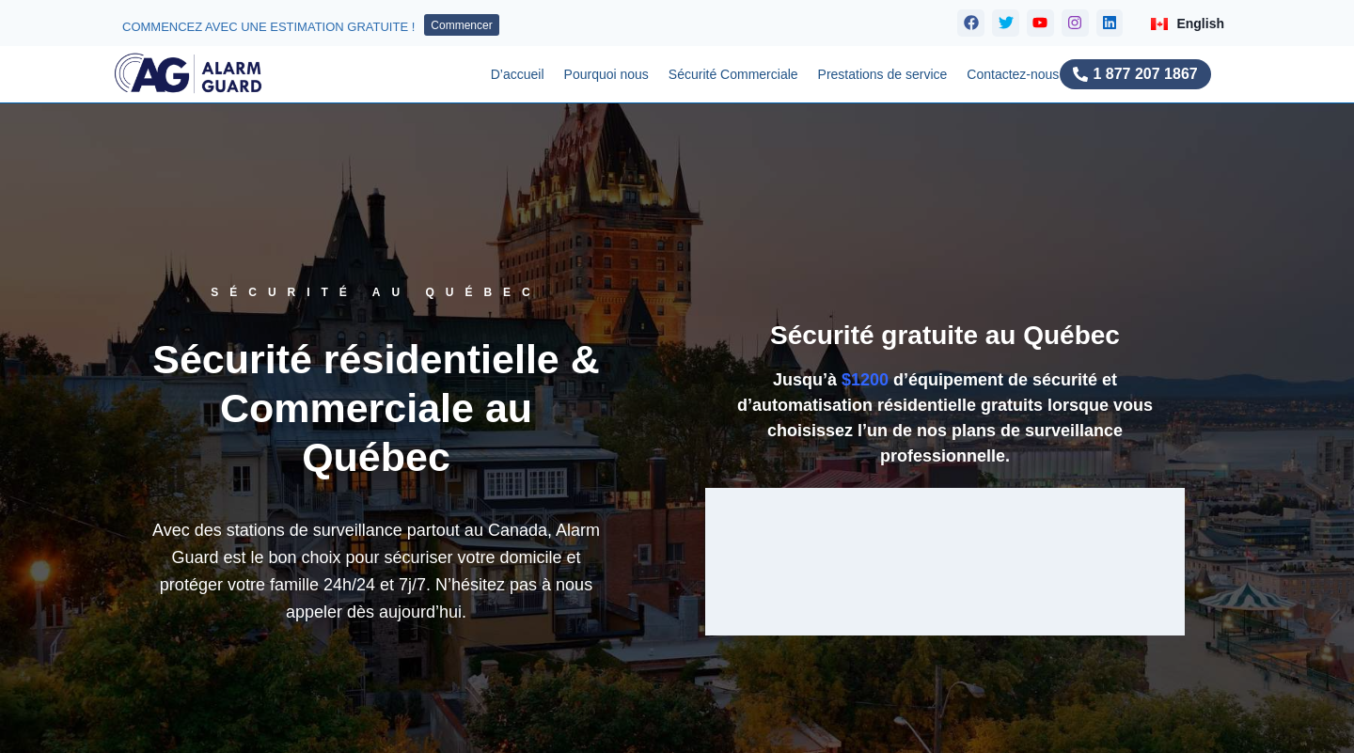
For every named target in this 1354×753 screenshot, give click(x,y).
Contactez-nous (1013, 74)
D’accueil (517, 74)
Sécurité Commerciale (733, 74)
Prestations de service (883, 74)
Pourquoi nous (606, 74)
